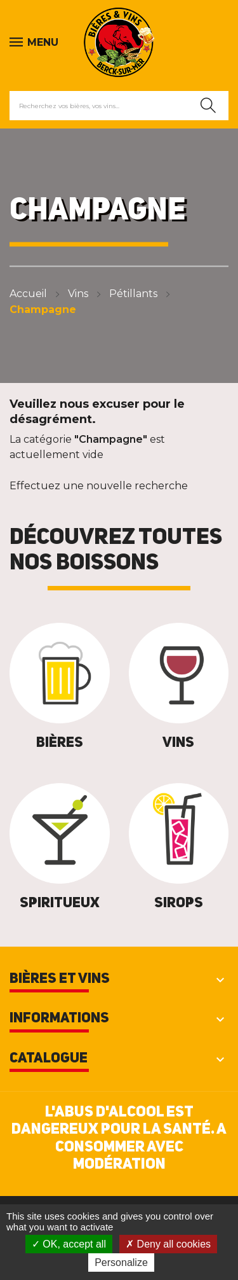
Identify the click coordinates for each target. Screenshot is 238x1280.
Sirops (178, 903)
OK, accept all (69, 1244)
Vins (178, 743)
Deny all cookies (168, 1244)
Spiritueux (60, 903)
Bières (59, 743)
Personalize (121, 1262)
